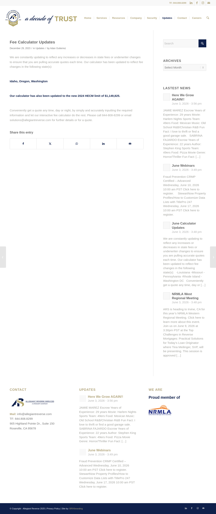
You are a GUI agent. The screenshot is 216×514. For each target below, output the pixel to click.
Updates (40, 48)
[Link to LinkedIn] (191, 3)
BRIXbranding (76, 508)
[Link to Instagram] (203, 3)
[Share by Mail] (130, 143)
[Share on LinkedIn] (103, 143)
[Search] (208, 18)
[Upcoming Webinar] (213, 257)
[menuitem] (88, 18)
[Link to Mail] (209, 3)
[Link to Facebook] (197, 3)
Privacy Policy (53, 508)
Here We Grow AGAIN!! (105, 397)
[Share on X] (50, 143)
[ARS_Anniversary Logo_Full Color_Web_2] (41, 18)
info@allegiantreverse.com (34, 414)
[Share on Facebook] (23, 143)
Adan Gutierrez (58, 48)
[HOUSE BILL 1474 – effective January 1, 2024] (3, 257)
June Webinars (183, 165)
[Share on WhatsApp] (77, 143)
